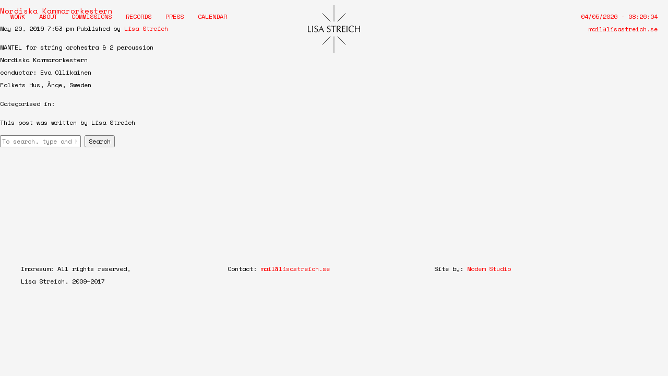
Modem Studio (489, 268)
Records (138, 16)
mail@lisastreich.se (623, 29)
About (48, 16)
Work (17, 16)
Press (174, 16)
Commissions (91, 16)
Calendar (212, 16)
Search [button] (100, 141)
